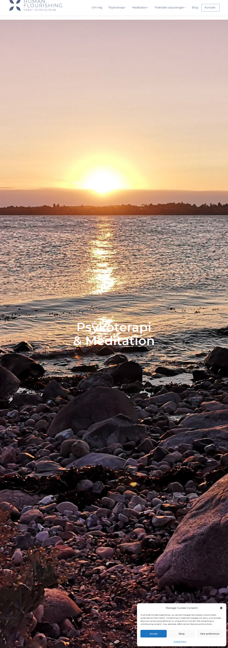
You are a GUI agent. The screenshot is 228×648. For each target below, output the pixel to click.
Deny (182, 633)
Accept (154, 633)
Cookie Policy (180, 641)
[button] (221, 608)
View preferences (210, 633)
